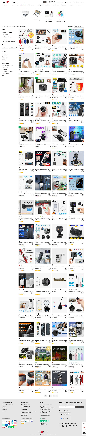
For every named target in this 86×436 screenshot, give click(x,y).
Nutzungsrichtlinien (44, 412)
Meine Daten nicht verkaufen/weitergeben (45, 415)
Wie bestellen (24, 409)
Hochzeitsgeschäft (40, 5)
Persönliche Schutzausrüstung (9, 41)
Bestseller (72, 5)
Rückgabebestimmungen (45, 411)
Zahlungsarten (24, 415)
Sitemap (4, 411)
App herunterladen (84, 429)
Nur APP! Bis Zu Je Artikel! (52, 2)
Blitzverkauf (23, 5)
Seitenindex (4, 409)
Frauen (17, 5)
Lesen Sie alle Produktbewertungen (29, 411)
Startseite (4, 26)
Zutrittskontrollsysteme (7, 36)
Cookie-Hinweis (43, 406)
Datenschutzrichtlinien (45, 409)
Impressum (4, 407)
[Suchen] (30, 2)
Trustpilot (43, 418)
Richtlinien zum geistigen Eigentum (47, 407)
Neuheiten (48, 5)
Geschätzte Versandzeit (26, 412)
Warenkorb (84, 424)
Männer (12, 5)
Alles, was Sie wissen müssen (46, 404)
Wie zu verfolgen (24, 407)
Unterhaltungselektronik (12, 26)
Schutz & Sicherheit (21, 26)
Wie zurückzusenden (25, 406)
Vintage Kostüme (64, 5)
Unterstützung (84, 433)
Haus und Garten (55, 5)
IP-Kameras (5, 34)
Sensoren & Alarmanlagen (8, 39)
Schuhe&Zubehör (30, 5)
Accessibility (4, 406)
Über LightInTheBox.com (7, 404)
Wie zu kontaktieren (25, 404)
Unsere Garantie (24, 414)
